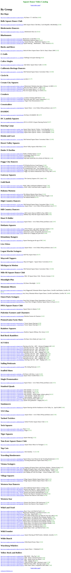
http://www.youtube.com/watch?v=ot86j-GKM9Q (12, 390)
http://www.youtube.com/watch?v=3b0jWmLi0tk (12, 352)
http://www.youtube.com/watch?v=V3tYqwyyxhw (12, 65)
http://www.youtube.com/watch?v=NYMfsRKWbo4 (12, 491)
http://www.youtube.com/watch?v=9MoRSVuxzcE (12, 502)
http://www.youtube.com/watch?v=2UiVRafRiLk (12, 232)
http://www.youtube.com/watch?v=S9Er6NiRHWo (12, 511)
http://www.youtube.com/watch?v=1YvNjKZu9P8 (12, 375)
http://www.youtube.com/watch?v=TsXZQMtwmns (12, 430)
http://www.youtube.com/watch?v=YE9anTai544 (12, 89)
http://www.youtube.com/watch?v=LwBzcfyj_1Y (12, 518)
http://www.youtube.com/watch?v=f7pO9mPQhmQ (12, 178)
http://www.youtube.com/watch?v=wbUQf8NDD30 (12, 360)
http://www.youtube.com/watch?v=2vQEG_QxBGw (12, 229)
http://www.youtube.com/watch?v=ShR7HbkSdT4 (12, 564)
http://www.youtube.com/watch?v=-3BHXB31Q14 (12, 87)
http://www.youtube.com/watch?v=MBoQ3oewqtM (12, 514)
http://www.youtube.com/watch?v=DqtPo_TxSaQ (12, 233)
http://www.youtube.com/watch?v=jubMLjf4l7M (12, 153)
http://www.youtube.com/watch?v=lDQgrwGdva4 (12, 283)
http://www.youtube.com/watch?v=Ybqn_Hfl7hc (12, 469)
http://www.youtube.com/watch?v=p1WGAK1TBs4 (12, 42)
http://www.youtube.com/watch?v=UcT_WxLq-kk (12, 347)
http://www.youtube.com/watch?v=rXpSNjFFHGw (12, 167)
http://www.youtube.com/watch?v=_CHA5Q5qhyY (12, 325)
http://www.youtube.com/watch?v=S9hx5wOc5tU (12, 262)
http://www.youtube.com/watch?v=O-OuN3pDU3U (12, 101)
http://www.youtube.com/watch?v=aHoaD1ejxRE (12, 254)
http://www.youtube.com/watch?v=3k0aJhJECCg (12, 240)
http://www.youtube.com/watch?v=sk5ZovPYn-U (12, 50)
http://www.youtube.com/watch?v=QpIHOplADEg (12, 170)
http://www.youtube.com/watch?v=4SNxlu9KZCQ (12, 131)
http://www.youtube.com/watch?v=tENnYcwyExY (12, 332)
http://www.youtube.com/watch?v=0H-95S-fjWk (12, 168)
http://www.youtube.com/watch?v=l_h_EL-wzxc (12, 358)
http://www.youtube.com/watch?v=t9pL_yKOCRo (12, 492)
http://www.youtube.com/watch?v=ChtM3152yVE (12, 171)
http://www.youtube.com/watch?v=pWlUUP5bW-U (12, 562)
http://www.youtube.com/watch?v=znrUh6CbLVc (12, 472)
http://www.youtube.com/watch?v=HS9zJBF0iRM (12, 158)
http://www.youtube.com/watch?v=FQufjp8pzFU (12, 40)
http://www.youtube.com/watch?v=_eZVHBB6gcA (12, 397)
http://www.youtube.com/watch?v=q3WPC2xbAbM (12, 367)
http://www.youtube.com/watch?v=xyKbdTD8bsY (12, 99)
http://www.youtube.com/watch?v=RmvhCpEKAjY (12, 323)
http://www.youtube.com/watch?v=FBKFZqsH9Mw (12, 495)
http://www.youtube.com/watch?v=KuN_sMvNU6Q (12, 444)
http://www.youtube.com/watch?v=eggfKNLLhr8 (12, 521)
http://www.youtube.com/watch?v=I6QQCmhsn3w (12, 470)
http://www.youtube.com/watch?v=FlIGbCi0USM (12, 479)
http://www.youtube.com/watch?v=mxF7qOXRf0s (12, 339)
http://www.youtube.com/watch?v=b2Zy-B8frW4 (12, 350)
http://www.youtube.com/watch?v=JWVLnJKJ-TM (12, 526)
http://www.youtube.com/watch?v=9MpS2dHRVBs (12, 460)
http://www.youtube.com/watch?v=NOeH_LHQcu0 (12, 86)
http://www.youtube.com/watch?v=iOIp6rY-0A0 (12, 346)
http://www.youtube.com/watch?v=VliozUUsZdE (12, 527)
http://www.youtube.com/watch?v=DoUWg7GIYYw (13, 302)
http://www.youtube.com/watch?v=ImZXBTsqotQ (12, 24)
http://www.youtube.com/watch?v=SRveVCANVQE (13, 549)
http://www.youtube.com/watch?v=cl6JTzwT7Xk (12, 194)
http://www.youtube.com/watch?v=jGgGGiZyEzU (12, 393)
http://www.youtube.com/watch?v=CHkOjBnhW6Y (12, 108)
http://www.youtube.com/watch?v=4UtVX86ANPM (12, 247)
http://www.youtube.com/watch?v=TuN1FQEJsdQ (12, 115)
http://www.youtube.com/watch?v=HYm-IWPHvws (12, 213)
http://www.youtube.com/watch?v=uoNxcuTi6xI (12, 185)
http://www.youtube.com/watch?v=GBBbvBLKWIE (12, 206)
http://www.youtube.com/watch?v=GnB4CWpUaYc (12, 396)
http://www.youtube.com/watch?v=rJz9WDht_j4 (12, 374)
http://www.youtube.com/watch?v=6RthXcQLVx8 (12, 349)
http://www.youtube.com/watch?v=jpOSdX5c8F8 (12, 230)
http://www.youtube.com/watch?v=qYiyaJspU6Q (12, 165)
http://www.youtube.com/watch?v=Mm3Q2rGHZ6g (12, 542)
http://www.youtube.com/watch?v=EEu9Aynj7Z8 (12, 197)
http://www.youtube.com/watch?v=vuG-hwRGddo (12, 504)
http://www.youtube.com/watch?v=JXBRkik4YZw (12, 196)
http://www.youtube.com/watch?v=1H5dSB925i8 (12, 459)
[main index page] (35, 5)
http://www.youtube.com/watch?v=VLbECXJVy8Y (12, 515)
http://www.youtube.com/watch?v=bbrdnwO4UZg (12, 122)
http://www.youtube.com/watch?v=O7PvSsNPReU (12, 98)
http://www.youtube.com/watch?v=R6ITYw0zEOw (12, 565)
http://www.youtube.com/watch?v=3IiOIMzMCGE (12, 524)
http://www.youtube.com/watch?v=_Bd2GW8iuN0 (12, 221)
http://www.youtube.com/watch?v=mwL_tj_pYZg (12, 400)
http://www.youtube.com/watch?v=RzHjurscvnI (11, 293)
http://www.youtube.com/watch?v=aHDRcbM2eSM (12, 422)
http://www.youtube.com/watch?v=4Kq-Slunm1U (12, 489)
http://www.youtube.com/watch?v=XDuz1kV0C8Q (12, 355)
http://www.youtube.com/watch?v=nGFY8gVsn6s (12, 437)
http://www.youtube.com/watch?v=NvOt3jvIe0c (12, 39)
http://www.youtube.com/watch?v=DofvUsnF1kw (12, 214)
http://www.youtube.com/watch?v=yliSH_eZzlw (12, 429)
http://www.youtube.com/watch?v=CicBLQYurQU (12, 17)
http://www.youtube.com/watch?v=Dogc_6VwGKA (12, 31)
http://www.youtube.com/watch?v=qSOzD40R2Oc (12, 187)
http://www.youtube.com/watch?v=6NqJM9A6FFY (12, 451)
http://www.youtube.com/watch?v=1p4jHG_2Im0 (12, 129)
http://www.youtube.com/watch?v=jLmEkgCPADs (12, 556)
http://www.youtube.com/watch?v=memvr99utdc (12, 517)
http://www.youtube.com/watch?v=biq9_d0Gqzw (12, 357)
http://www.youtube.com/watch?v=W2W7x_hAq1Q (12, 535)
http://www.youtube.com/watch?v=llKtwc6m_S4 (12, 90)
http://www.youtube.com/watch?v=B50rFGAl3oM (12, 79)
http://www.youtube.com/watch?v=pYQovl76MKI (12, 559)
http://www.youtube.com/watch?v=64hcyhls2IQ (11, 520)
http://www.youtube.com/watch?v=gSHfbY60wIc (12, 480)
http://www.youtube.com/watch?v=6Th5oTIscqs (12, 399)
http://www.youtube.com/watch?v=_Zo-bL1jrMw (12, 72)
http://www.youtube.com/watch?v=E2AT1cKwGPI (12, 382)
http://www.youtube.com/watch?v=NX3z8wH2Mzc (12, 276)
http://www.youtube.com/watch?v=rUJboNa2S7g (12, 290)
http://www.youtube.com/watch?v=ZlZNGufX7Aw (12, 560)
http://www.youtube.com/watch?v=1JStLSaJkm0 (12, 300)
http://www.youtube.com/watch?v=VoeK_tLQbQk (12, 488)
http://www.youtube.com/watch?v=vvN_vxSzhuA (12, 523)
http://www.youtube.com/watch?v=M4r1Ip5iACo (12, 309)
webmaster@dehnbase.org (7, 571)
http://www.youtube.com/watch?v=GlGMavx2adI (12, 43)
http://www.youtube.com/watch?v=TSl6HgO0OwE (12, 557)
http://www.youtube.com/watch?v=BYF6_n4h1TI (12, 494)
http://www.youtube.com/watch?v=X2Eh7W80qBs (12, 132)
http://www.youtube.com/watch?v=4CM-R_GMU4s (12, 353)
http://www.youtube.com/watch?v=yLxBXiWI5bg (12, 394)
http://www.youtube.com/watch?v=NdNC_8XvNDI (12, 467)
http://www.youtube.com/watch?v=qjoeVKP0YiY (12, 391)
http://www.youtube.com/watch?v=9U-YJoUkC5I (12, 155)
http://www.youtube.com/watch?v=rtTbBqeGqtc (12, 512)
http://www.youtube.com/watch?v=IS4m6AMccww (12, 156)
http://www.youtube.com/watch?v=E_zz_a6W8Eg (12, 57)
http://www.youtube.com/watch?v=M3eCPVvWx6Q (12, 414)
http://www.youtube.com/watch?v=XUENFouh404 (12, 316)
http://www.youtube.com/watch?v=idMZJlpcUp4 (12, 407)
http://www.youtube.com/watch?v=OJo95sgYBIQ (12, 146)
